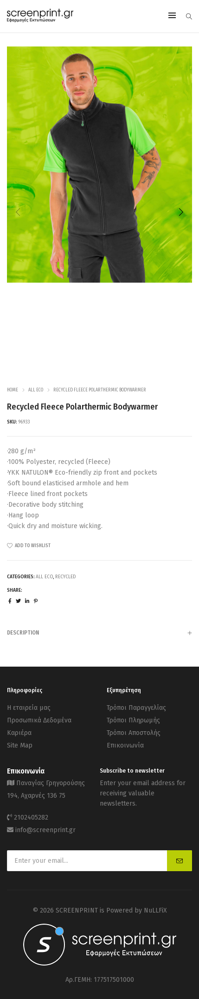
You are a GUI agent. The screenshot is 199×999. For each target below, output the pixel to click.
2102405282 (31, 817)
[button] (181, 212)
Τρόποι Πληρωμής (133, 720)
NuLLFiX (155, 910)
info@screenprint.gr (45, 830)
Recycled (65, 577)
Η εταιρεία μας (29, 708)
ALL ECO (35, 390)
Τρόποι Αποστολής (133, 733)
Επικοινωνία (125, 745)
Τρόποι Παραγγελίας (136, 708)
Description (99, 634)
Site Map (19, 745)
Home (12, 390)
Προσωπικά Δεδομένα (39, 720)
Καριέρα (19, 733)
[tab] (99, 632)
